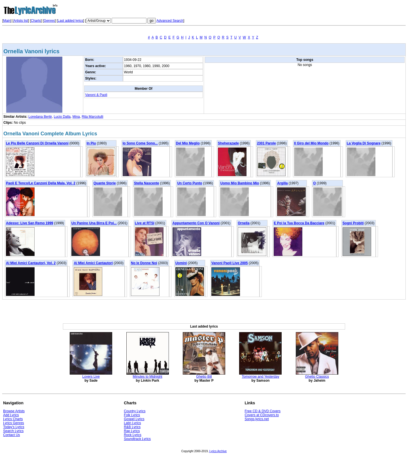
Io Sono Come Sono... (140, 143)
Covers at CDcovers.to (262, 415)
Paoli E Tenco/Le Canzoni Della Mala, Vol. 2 (40, 183)
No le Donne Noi (144, 263)
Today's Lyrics (13, 427)
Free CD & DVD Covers (262, 411)
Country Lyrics (134, 411)
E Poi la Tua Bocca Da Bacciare (299, 223)
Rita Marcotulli (92, 117)
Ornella (243, 223)
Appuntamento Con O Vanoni (196, 223)
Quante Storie (105, 183)
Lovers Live (91, 377)
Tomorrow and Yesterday (260, 377)
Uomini (181, 263)
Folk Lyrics (132, 415)
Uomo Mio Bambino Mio (239, 183)
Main (6, 21)
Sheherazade (228, 143)
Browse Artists (14, 411)
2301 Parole (266, 143)
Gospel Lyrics (134, 419)
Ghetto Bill (204, 377)
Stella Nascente (146, 183)
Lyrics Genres (13, 423)
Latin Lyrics (132, 423)
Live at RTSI (144, 223)
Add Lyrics (11, 415)
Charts (36, 21)
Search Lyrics (13, 431)
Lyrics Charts (13, 419)
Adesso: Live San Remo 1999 (29, 223)
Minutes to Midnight (147, 377)
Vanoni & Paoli (96, 95)
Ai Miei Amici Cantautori (93, 263)
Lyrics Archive (218, 451)
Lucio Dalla (62, 117)
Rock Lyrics (132, 435)
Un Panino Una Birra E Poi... (94, 223)
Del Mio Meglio (188, 143)
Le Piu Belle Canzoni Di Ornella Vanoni (37, 143)
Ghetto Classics (317, 377)
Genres (49, 21)
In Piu (91, 143)
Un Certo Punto (189, 183)
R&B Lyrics (132, 427)
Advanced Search (169, 21)
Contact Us (11, 435)
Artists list (20, 21)
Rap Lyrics (132, 431)
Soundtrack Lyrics (137, 439)
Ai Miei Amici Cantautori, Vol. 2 (31, 263)
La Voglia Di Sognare (364, 143)
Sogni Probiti (353, 223)
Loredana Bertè (40, 117)
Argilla (282, 183)
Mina (76, 117)
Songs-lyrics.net (257, 419)
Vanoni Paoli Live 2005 (229, 263)
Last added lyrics (70, 21)
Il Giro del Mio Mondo (311, 143)
